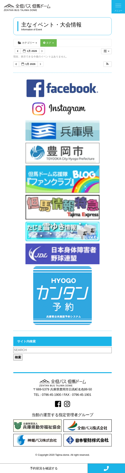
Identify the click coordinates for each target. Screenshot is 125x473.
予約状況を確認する (44, 468)
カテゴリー (27, 42)
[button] (107, 64)
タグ (48, 42)
